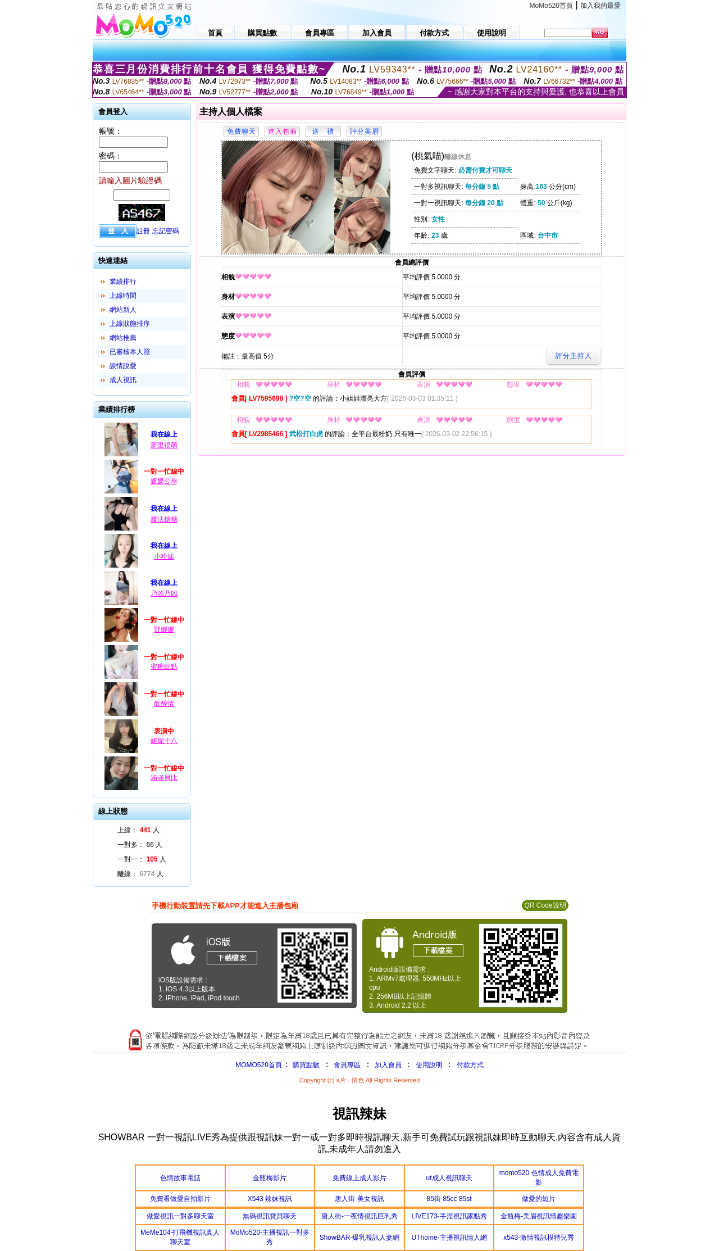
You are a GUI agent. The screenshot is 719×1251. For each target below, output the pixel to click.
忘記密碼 (165, 231)
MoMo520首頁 (551, 6)
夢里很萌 (164, 445)
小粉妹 (164, 556)
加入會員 (388, 1065)
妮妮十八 (164, 741)
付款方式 (470, 1065)
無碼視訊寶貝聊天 (270, 1216)
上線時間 (123, 296)
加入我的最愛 (600, 6)
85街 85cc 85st (449, 1199)
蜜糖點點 (164, 666)
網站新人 (123, 310)
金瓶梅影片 (269, 1178)
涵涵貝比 (164, 778)
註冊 (143, 231)
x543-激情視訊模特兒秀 (538, 1237)
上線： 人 (138, 830)
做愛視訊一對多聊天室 (180, 1216)
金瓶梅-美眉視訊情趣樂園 (538, 1216)
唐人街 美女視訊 (359, 1199)
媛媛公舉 (164, 481)
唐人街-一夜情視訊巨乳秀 (359, 1216)
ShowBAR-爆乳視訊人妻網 (360, 1237)
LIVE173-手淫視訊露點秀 (449, 1216)
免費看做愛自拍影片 (180, 1199)
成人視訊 (123, 380)
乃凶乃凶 (164, 593)
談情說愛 (123, 366)
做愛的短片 (539, 1199)
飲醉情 (164, 704)
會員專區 (347, 1065)
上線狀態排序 (130, 324)
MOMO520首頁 (258, 1065)
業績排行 (123, 281)
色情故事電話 (180, 1178)
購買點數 (305, 1065)
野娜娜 (164, 629)
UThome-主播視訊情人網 (449, 1237)
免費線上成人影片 (359, 1178)
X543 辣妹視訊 (270, 1199)
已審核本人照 (130, 352)
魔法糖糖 (164, 519)
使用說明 (429, 1065)
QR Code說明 (545, 905)
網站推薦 (123, 338)
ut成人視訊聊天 (449, 1178)
